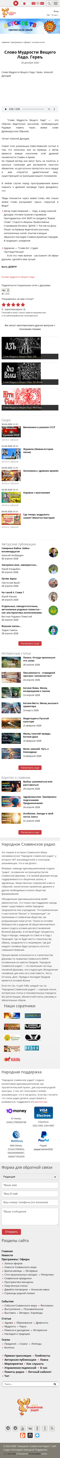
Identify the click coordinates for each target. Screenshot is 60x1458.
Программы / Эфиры (16, 1259)
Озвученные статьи (16, 1286)
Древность (42, 1322)
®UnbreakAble (35, 1454)
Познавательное (33, 1309)
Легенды (36, 1344)
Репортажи (47, 1274)
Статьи (6, 1318)
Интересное (40, 1330)
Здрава (8, 1322)
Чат (48, 15)
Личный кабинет (40, 1372)
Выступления (12, 1309)
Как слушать (35, 1363)
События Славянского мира (20, 1305)
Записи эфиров (13, 1263)
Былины (9, 1347)
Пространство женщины (18, 1282)
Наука (22, 1326)
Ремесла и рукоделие (16, 1330)
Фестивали (46, 1305)
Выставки (10, 1313)
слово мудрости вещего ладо (19, 277)
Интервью (32, 1271)
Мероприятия (13, 1363)
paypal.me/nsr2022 (43, 1149)
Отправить (11, 1231)
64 (38, 3)
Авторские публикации (20, 1359)
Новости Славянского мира (20, 1267)
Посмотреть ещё (30, 643)
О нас (43, 1367)
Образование (24, 1322)
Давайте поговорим (16, 1289)
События (7, 1301)
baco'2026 (9, 1454)
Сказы (6, 1339)
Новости (7, 1255)
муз (42, 3)
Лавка (44, 1359)
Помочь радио (14, 1372)
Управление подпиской (20, 1367)
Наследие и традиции (17, 1334)
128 (33, 3)
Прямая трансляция (17, 1355)
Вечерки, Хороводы (31, 1313)
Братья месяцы (13, 1271)
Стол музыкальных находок (20, 1274)
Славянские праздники (18, 1278)
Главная (7, 1251)
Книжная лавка (40, 1289)
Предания (10, 1344)
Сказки (24, 1344)
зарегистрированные (36, 312)
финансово (41, 1102)
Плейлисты (42, 1355)
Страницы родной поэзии (19, 1293)
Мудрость (10, 1326)
